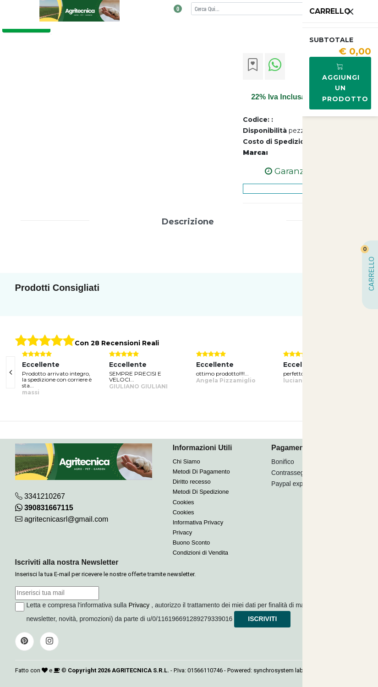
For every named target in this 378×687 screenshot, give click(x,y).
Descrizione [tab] (188, 222)
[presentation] (10, 372)
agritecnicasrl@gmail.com (66, 519)
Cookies (183, 502)
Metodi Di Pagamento (201, 471)
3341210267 (44, 496)
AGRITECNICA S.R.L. (140, 670)
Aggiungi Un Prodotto (345, 82)
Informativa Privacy (198, 522)
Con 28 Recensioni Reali (117, 343)
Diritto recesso (192, 481)
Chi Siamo (186, 461)
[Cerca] (268, 8)
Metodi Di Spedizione (201, 491)
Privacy (182, 532)
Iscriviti (262, 618)
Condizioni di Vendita (200, 552)
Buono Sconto (191, 542)
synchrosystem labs (280, 670)
